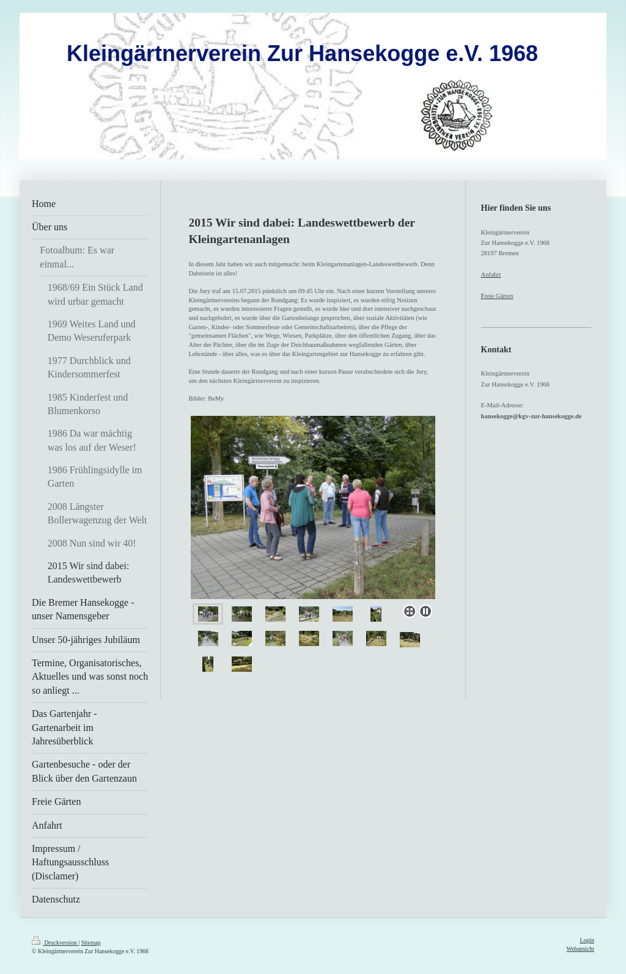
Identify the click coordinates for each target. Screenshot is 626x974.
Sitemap (91, 942)
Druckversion (55, 942)
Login (587, 940)
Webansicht (580, 948)
